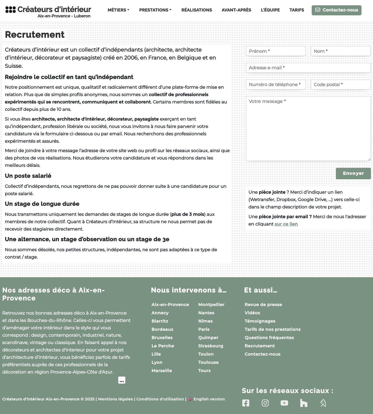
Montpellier (211, 304)
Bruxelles (162, 337)
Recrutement (260, 346)
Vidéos (252, 313)
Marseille (162, 370)
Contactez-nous (336, 10)
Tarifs (297, 10)
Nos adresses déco (55, 294)
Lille (156, 354)
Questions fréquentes (269, 337)
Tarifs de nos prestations (273, 329)
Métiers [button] (117, 10)
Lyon (157, 362)
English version (206, 399)
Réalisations (196, 10)
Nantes (206, 313)
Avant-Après (236, 10)
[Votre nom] (341, 51)
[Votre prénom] (276, 51)
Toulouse (208, 362)
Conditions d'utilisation (160, 399)
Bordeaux (162, 329)
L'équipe (270, 10)
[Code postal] (341, 85)
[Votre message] (308, 128)
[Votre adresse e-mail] (308, 68)
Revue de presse (263, 304)
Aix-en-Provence (170, 304)
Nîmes (205, 321)
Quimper (208, 337)
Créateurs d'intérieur (48, 12)
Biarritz (160, 321)
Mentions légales (115, 399)
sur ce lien (286, 224)
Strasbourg (210, 346)
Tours (204, 370)
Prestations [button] (153, 10)
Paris (203, 329)
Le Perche (163, 346)
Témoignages (260, 321)
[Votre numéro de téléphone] (276, 85)
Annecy (160, 313)
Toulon (205, 354)
